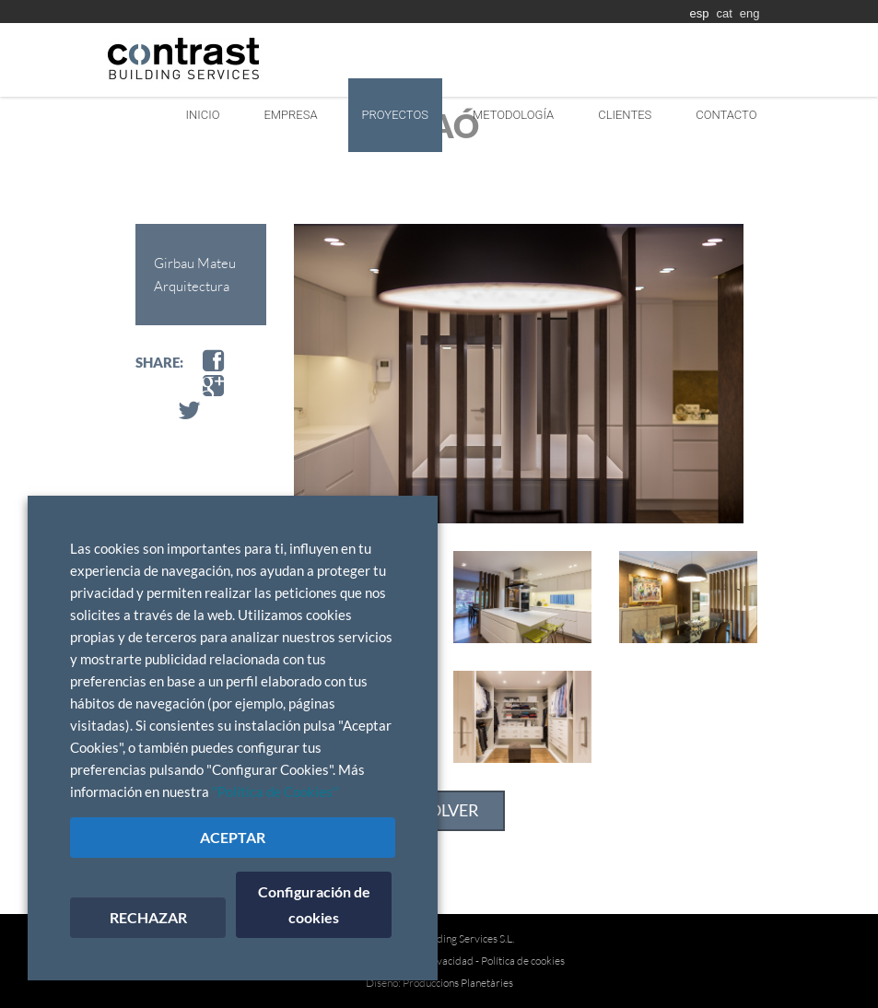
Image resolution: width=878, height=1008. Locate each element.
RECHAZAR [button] (148, 917)
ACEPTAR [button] (232, 837)
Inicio (203, 115)
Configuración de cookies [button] (314, 904)
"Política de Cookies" (275, 792)
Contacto (726, 115)
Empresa (290, 115)
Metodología (513, 115)
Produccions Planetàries (458, 983)
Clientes (624, 115)
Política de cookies (523, 960)
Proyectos (395, 115)
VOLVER (448, 810)
